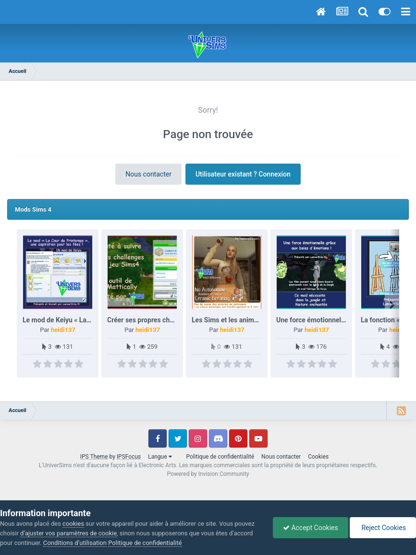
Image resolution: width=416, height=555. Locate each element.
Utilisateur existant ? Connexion (243, 174)
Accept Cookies (310, 527)
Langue (159, 456)
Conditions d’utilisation (75, 542)
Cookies (318, 456)
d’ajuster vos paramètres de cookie (68, 533)
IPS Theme (94, 456)
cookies (73, 523)
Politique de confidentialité (220, 456)
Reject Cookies (383, 527)
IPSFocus (129, 456)
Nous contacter (148, 174)
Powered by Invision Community (208, 474)
